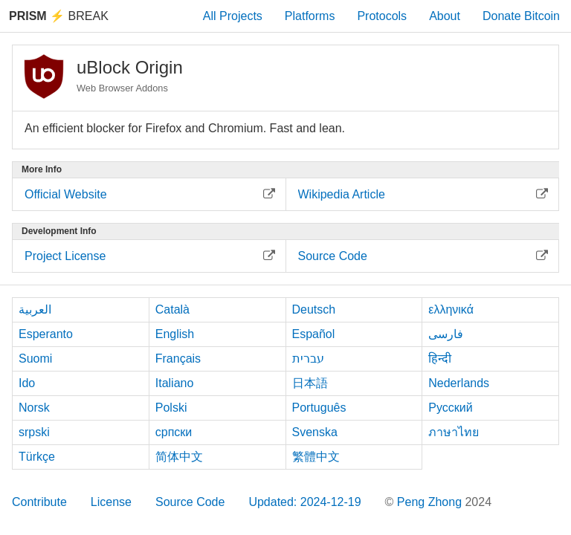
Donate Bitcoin (521, 16)
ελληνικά (451, 309)
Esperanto (46, 334)
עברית (308, 358)
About (444, 16)
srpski (34, 432)
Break (59, 16)
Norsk (34, 407)
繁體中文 (316, 456)
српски (174, 432)
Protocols (382, 16)
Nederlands (458, 383)
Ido (27, 383)
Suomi (35, 358)
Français (178, 358)
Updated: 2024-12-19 (304, 502)
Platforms (310, 16)
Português (319, 407)
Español (313, 334)
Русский (450, 407)
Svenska (315, 432)
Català (172, 309)
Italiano (174, 383)
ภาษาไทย (453, 432)
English (174, 334)
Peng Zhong (431, 502)
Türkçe (37, 456)
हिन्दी (439, 358)
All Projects (232, 16)
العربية (35, 309)
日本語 (310, 383)
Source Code (190, 502)
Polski (171, 407)
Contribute (39, 502)
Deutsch (314, 309)
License (111, 502)
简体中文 (179, 456)
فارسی (445, 334)
